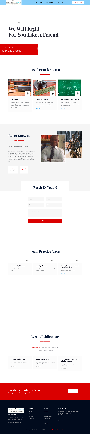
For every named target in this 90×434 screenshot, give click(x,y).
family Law (46, 423)
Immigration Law (42, 266)
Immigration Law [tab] (46, 347)
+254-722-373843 (78, 2)
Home (30, 411)
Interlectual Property (48, 416)
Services (31, 416)
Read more (13, 109)
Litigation (14, 99)
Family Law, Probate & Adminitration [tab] (45, 350)
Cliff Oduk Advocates (59, 430)
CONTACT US (60, 2)
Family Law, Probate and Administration (70, 267)
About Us (31, 413)
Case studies (31, 418)
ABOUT (41, 2)
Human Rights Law (18, 266)
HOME (36, 2)
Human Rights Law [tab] (36, 347)
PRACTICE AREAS (50, 2)
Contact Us (73, 391)
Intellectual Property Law (70, 99)
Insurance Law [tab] (55, 347)
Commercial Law (42, 99)
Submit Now (45, 220)
